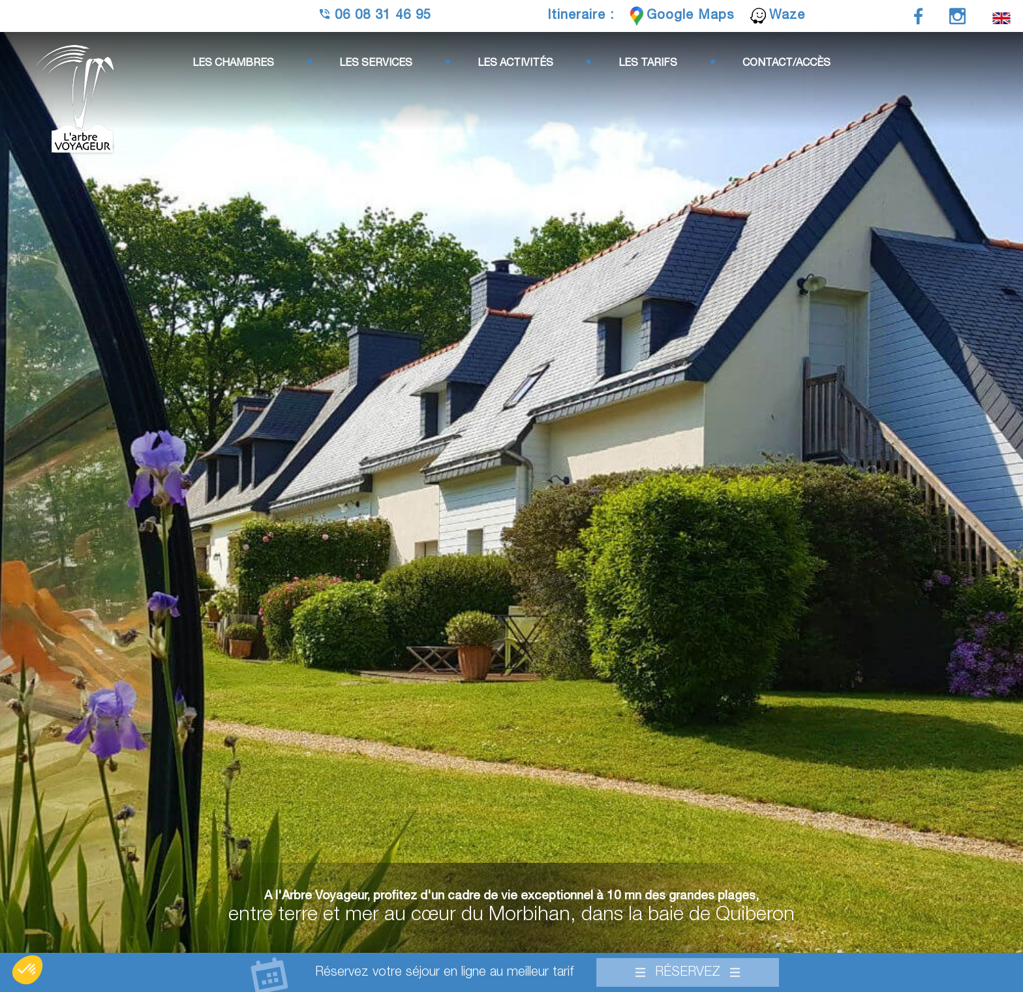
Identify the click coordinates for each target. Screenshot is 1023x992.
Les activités (515, 63)
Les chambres (233, 63)
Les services (375, 63)
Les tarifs (647, 63)
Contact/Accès (786, 63)
